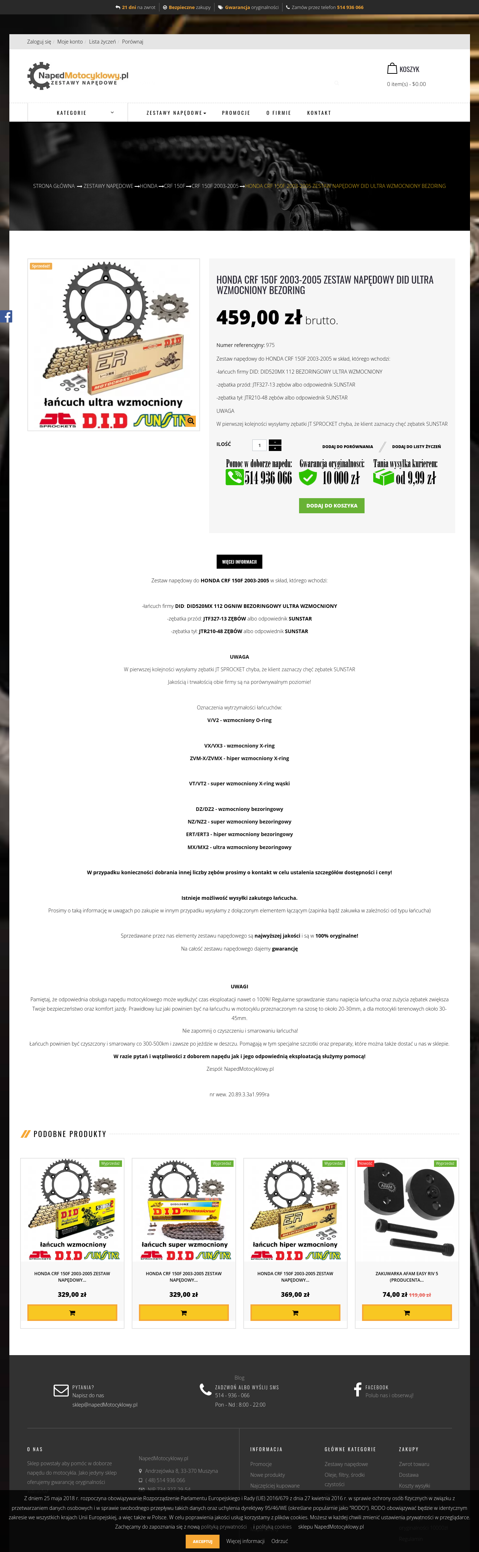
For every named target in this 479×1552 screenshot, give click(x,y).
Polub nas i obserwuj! (390, 1395)
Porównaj (132, 41)
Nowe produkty (267, 1474)
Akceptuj (202, 1541)
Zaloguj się (39, 41)
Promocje (261, 1464)
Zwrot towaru (414, 1464)
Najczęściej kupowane (275, 1485)
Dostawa (409, 1474)
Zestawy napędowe (346, 1464)
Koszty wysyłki (414, 1485)
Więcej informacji (239, 562)
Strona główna (53, 185)
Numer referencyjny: (240, 345)
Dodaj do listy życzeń (416, 446)
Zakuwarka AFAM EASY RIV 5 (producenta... (407, 1277)
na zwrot (135, 7)
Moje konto (70, 41)
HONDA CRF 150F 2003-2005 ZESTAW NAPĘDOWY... (72, 1277)
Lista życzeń (102, 41)
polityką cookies (274, 1526)
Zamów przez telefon (324, 7)
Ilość (223, 444)
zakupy (187, 7)
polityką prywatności (224, 1526)
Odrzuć (279, 1541)
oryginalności (248, 7)
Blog (239, 1377)
